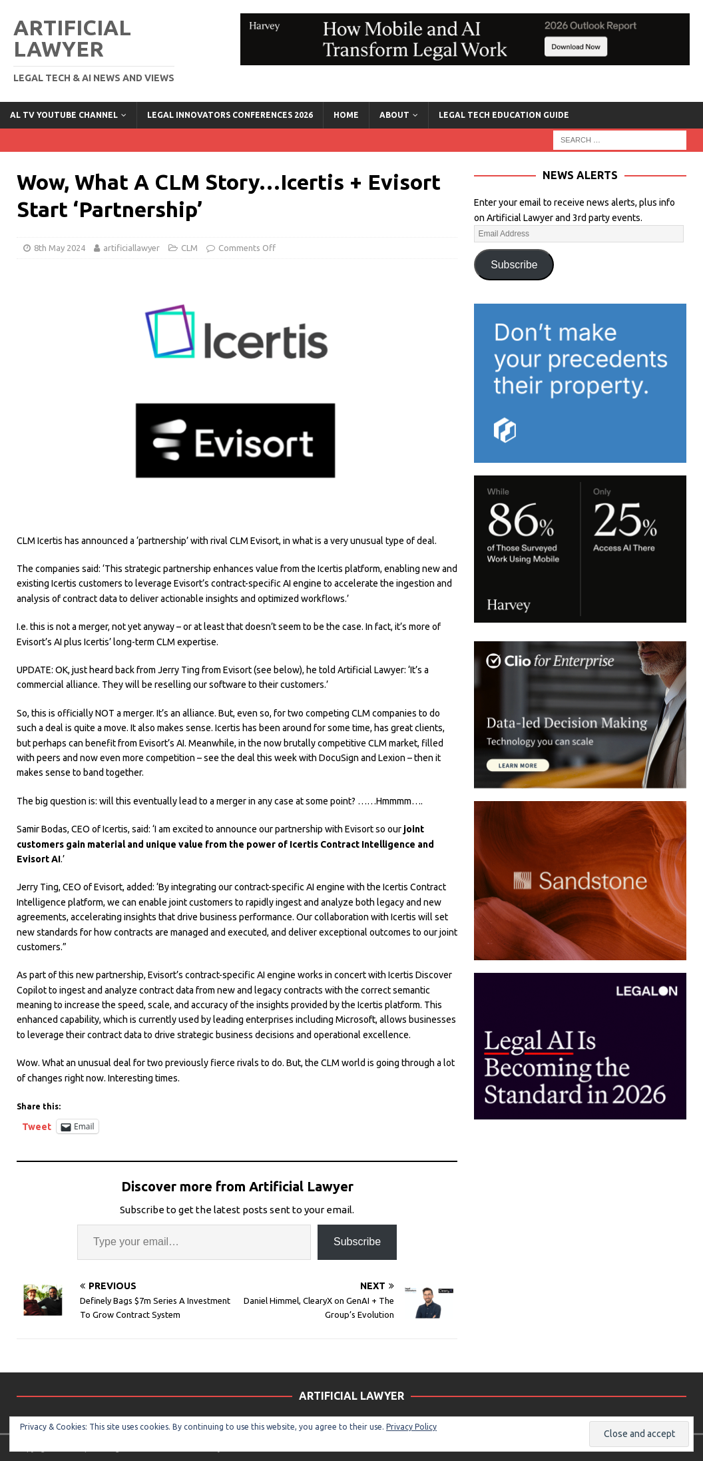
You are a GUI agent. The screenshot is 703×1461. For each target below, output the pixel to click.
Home (346, 115)
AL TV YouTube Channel (64, 115)
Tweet (36, 1126)
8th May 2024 (59, 247)
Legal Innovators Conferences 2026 (230, 115)
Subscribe (357, 1241)
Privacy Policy (411, 1426)
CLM (189, 247)
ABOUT (394, 115)
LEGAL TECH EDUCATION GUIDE (504, 115)
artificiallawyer (131, 247)
